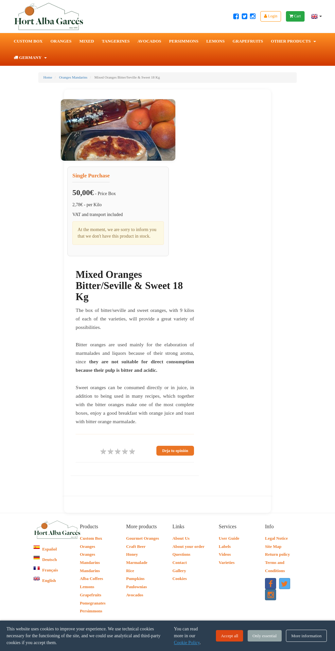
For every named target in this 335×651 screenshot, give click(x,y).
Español (45, 549)
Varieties (227, 562)
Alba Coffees (91, 578)
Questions (181, 554)
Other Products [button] (293, 41)
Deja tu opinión (175, 450)
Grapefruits (248, 41)
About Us (180, 538)
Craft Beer (136, 546)
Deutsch (45, 559)
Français (45, 570)
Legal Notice (276, 538)
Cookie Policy (187, 642)
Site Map (273, 546)
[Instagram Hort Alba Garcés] (253, 16)
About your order (188, 546)
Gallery (179, 570)
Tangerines (116, 41)
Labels (225, 546)
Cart (295, 16)
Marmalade (136, 562)
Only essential (265, 635)
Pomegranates (93, 603)
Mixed (86, 41)
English (44, 580)
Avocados (149, 41)
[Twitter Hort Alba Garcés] (244, 16)
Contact (179, 562)
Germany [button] (30, 57)
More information (306, 635)
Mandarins (90, 570)
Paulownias (136, 586)
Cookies (179, 578)
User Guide (229, 538)
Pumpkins (135, 578)
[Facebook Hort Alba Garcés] (236, 16)
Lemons (215, 41)
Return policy (277, 554)
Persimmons (184, 41)
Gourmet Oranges (142, 538)
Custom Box (28, 41)
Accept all (229, 635)
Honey (132, 554)
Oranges (60, 41)
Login (270, 16)
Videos (225, 554)
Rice (130, 570)
